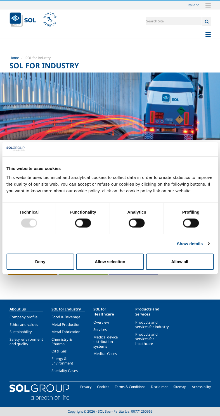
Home (14, 57)
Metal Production (66, 324)
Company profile (23, 316)
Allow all (179, 261)
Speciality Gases (64, 370)
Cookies (103, 386)
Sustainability (21, 331)
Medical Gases (105, 353)
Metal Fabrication (66, 331)
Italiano (193, 5)
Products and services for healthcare (146, 339)
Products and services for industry (152, 324)
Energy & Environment (62, 361)
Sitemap (179, 386)
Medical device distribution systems (105, 342)
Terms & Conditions (130, 386)
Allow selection (110, 261)
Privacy (85, 386)
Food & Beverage (65, 316)
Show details (190, 243)
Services (100, 329)
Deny (40, 261)
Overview (101, 322)
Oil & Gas (59, 351)
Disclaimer (159, 386)
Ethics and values (24, 324)
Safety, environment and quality (26, 341)
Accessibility (201, 386)
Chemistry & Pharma (61, 341)
